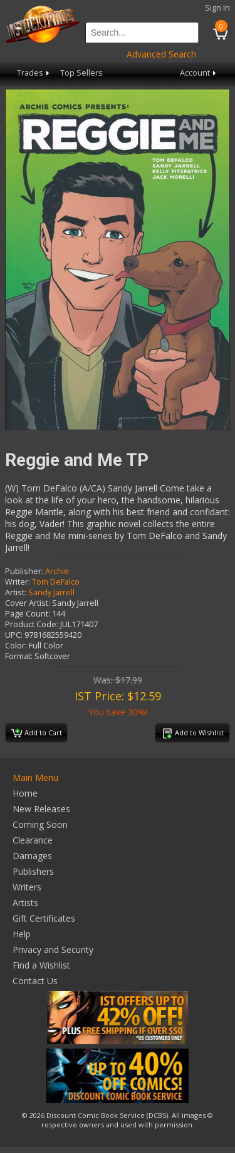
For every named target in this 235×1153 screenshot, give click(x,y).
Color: (16, 645)
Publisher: (24, 571)
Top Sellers (81, 73)
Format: (19, 656)
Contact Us (35, 981)
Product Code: (31, 624)
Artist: (15, 592)
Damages (32, 856)
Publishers (33, 871)
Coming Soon (40, 824)
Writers (27, 887)
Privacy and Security (53, 949)
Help (22, 934)
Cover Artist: (27, 603)
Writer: (17, 581)
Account (199, 73)
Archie (57, 571)
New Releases (41, 809)
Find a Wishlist (41, 965)
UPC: (14, 635)
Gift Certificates (44, 918)
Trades (34, 73)
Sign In (217, 8)
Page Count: (27, 613)
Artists (25, 903)
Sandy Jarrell (51, 592)
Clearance (33, 840)
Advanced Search (161, 54)
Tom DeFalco (56, 581)
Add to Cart (36, 733)
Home (25, 793)
